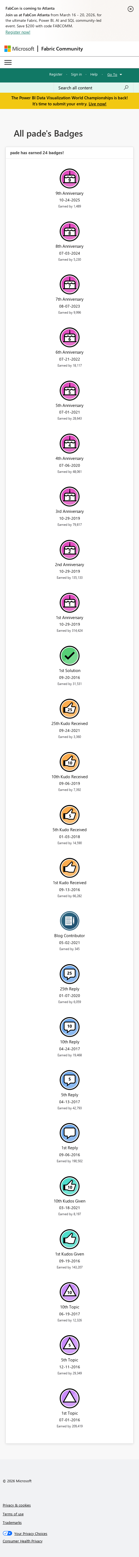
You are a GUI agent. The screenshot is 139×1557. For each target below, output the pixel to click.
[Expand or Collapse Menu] (8, 62)
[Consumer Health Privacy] (70, 1541)
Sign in (76, 74)
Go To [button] (112, 74)
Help (94, 74)
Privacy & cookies (17, 1505)
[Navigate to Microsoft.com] (19, 49)
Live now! (98, 103)
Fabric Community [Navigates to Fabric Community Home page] (62, 48)
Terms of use (13, 1513)
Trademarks (12, 1522)
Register (55, 74)
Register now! (18, 32)
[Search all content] (93, 87)
